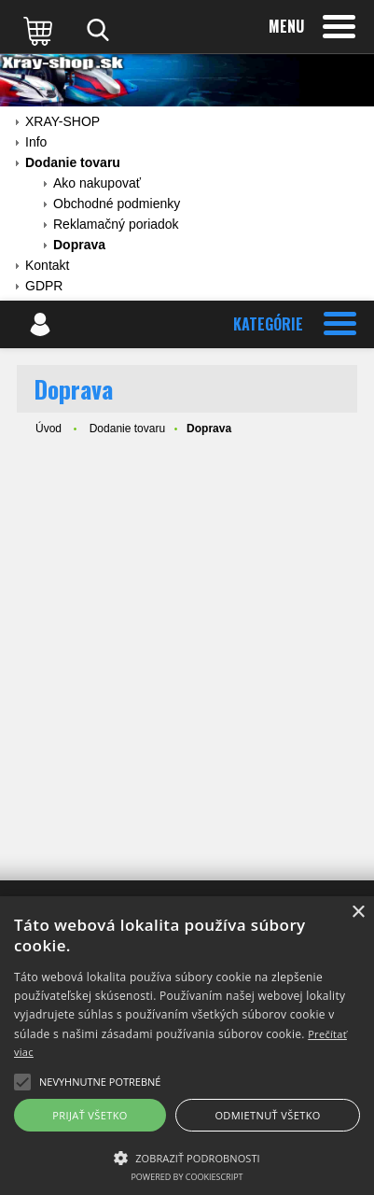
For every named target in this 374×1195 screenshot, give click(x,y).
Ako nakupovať (97, 183)
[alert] (187, 1045)
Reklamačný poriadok (116, 224)
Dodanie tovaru (72, 162)
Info (36, 141)
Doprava (79, 244)
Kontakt (47, 265)
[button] (187, 1156)
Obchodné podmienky (116, 203)
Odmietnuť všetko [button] (267, 1115)
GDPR (43, 285)
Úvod (48, 428)
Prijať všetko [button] (90, 1115)
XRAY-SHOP (62, 121)
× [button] (358, 913)
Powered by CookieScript (186, 1177)
